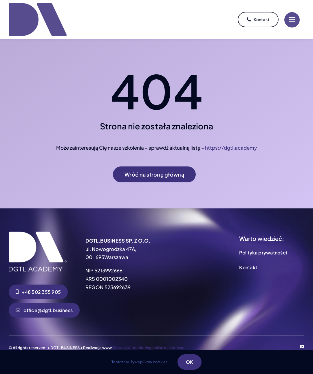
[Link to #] (292, 20)
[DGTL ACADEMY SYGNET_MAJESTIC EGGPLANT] (38, 5)
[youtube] (302, 346)
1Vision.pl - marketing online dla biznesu (148, 347)
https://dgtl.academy (231, 147)
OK (189, 362)
